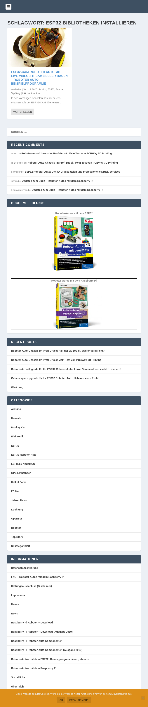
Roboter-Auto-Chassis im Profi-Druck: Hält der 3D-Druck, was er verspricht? (58, 350)
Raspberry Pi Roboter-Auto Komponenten (36, 640)
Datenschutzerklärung (24, 567)
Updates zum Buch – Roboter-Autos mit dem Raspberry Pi (57, 180)
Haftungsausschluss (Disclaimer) (31, 586)
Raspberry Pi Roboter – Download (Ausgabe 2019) (42, 631)
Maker (18, 89)
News (14, 613)
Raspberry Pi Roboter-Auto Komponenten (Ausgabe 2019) (46, 649)
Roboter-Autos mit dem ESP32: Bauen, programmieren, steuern (50, 659)
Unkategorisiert (20, 546)
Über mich (17, 686)
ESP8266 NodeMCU (23, 463)
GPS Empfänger (21, 472)
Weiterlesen (22, 111)
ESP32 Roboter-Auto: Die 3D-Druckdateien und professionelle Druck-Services (72, 171)
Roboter (59, 89)
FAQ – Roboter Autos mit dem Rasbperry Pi (37, 576)
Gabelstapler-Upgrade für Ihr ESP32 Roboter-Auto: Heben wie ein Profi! (55, 378)
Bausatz (16, 418)
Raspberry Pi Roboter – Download (32, 622)
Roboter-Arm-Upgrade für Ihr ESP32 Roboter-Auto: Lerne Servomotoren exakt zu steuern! (66, 369)
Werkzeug (17, 387)
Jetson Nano (19, 500)
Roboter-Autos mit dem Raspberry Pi (33, 668)
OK (61, 700)
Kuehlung (17, 509)
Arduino (42, 89)
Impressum (18, 595)
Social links (18, 677)
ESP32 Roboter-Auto (23, 454)
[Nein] (143, 698)
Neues (15, 604)
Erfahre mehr (78, 700)
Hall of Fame (18, 482)
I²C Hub (15, 491)
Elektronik (17, 436)
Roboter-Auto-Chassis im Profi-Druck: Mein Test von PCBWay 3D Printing (66, 153)
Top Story (15, 93)
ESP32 (51, 89)
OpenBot (16, 518)
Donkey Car (18, 427)
